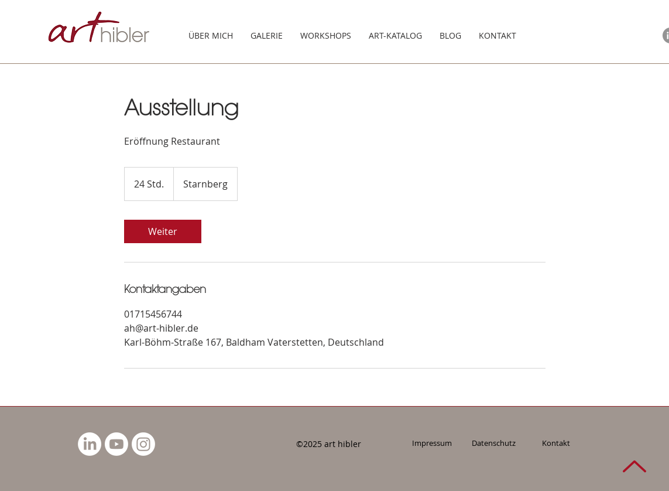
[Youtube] (116, 444)
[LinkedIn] (89, 444)
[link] (162, 231)
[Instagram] (143, 444)
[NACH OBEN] (634, 466)
